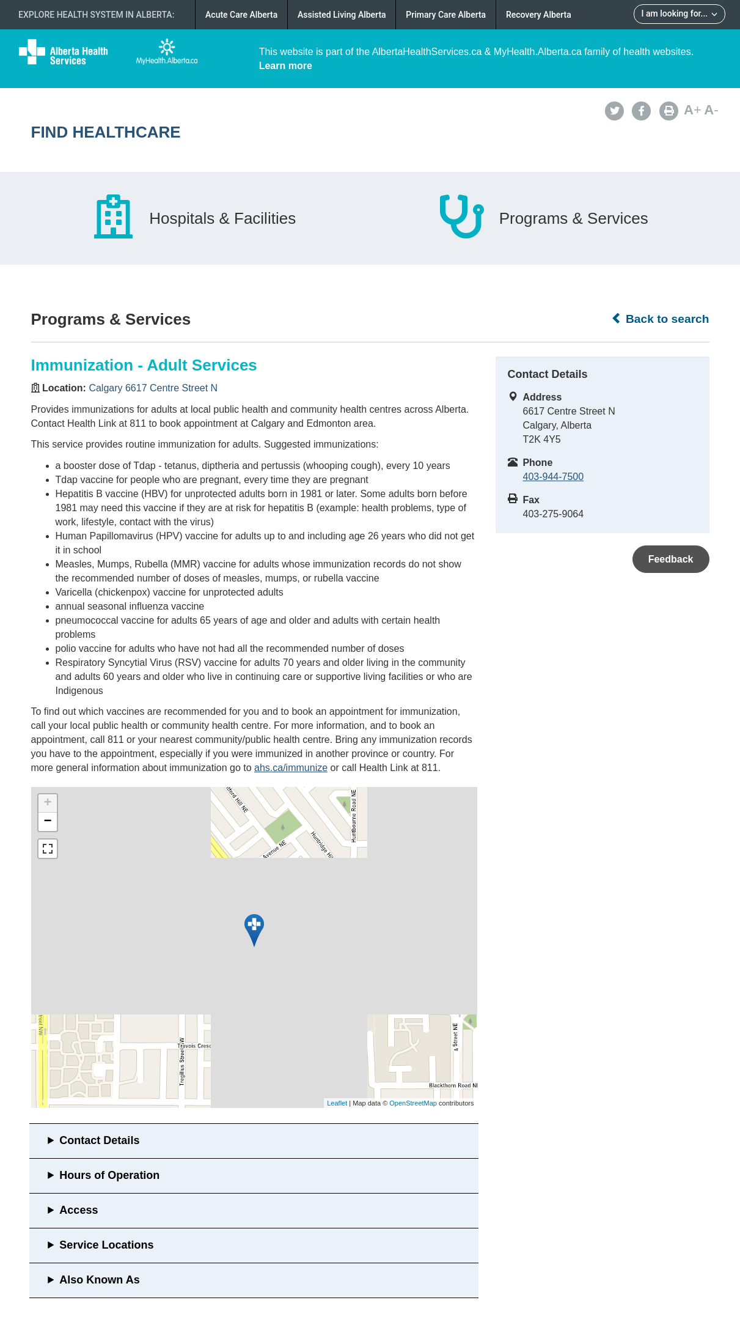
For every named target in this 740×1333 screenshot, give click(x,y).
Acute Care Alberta (241, 15)
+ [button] (47, 803)
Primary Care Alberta (446, 15)
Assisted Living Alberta (342, 15)
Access (78, 1210)
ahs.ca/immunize (291, 768)
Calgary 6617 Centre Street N (153, 388)
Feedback (671, 559)
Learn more (285, 66)
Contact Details (99, 1140)
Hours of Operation (109, 1175)
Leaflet (337, 1103)
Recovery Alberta (538, 15)
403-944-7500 (553, 476)
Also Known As (99, 1280)
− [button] (47, 822)
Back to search (660, 318)
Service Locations (106, 1245)
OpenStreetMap (413, 1103)
